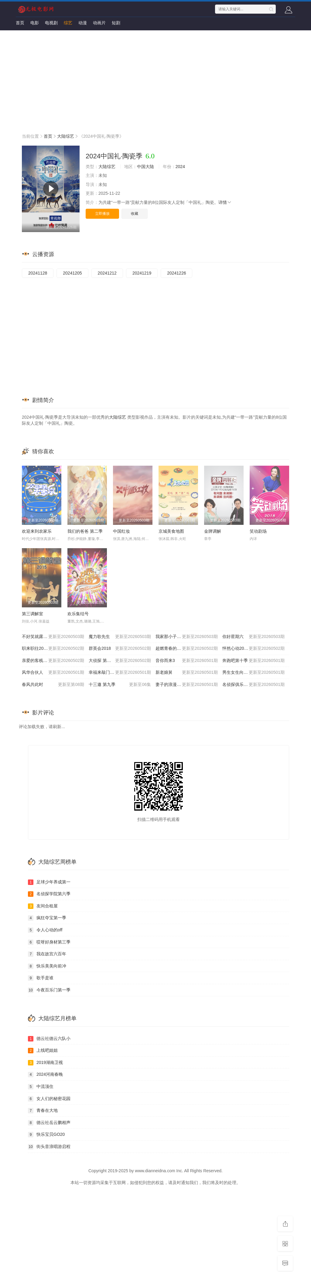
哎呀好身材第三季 (49, 942)
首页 (20, 22)
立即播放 (102, 213)
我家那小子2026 (187, 637)
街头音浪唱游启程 (49, 1146)
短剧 (116, 22)
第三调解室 (32, 613)
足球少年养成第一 (49, 882)
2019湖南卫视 (45, 1062)
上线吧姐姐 (43, 1050)
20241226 (176, 273)
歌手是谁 (40, 978)
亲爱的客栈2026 (53, 661)
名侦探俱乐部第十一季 (253, 685)
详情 (225, 202)
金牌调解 (212, 531)
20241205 (72, 273)
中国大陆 (145, 166)
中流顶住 (40, 1086)
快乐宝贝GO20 (46, 1134)
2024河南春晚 (45, 1074)
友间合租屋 (43, 906)
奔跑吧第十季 (253, 661)
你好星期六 (253, 637)
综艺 (68, 22)
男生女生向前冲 (253, 673)
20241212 (107, 273)
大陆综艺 (65, 136)
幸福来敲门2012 (120, 673)
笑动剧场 (258, 531)
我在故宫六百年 (47, 954)
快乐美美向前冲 (47, 966)
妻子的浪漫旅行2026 (187, 685)
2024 (180, 166)
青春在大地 (43, 1110)
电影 (34, 22)
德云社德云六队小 (49, 1038)
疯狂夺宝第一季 (47, 918)
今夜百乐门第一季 (49, 990)
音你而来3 (187, 661)
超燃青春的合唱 (187, 649)
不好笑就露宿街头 (53, 637)
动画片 (99, 22)
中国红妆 (121, 531)
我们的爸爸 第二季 (85, 531)
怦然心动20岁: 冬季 (253, 649)
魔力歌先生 (120, 637)
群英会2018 (120, 649)
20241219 (141, 273)
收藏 (134, 213)
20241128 (37, 273)
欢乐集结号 (78, 613)
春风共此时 (53, 685)
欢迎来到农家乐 (37, 531)
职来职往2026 (53, 649)
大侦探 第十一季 (120, 661)
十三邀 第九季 (120, 685)
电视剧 (51, 22)
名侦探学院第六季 (49, 894)
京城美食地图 (171, 531)
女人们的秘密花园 (49, 1099)
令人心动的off (45, 930)
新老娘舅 (187, 673)
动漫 (82, 22)
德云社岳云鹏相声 (49, 1123)
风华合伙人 (53, 673)
